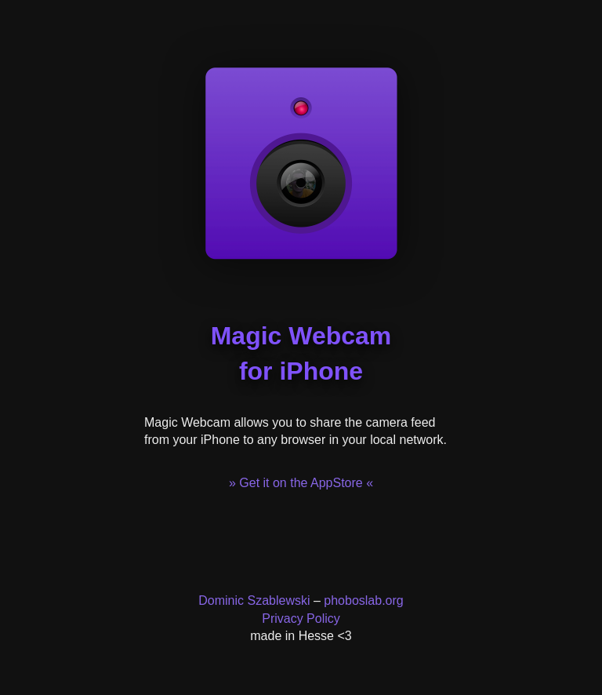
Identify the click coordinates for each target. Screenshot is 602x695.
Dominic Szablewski (254, 600)
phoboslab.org (363, 600)
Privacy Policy (301, 618)
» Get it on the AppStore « (301, 482)
